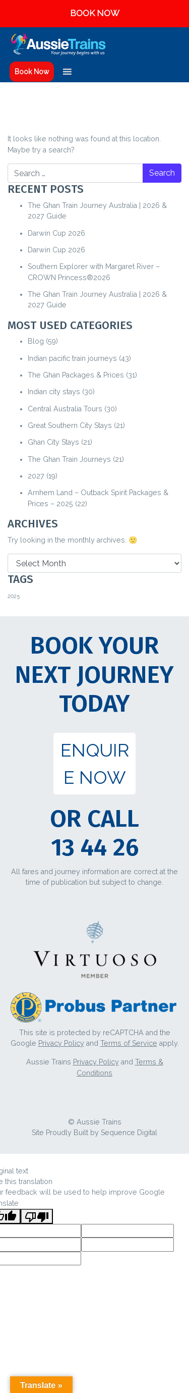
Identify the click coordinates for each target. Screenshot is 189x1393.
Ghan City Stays (53, 442)
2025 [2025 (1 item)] (14, 596)
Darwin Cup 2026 (56, 233)
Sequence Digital (129, 1133)
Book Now (32, 72)
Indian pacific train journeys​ (72, 358)
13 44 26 (95, 847)
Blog (36, 341)
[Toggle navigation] (175, 44)
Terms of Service (128, 1043)
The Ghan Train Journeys (69, 459)
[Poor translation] (37, 1216)
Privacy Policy (61, 1043)
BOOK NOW (94, 13)
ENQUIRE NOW (94, 763)
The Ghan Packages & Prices (76, 375)
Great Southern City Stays (70, 425)
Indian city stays (54, 392)
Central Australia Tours (65, 409)
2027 (36, 476)
